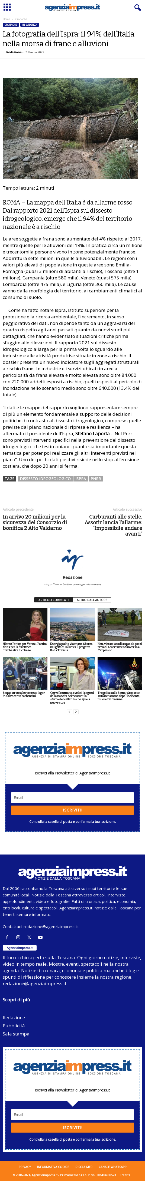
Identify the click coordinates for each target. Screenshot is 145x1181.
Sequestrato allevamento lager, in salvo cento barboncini (24, 694)
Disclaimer (83, 1167)
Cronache (11, 25)
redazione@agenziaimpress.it (51, 926)
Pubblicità (14, 1025)
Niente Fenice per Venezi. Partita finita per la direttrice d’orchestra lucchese (25, 647)
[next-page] (76, 712)
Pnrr (96, 478)
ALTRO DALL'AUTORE (92, 600)
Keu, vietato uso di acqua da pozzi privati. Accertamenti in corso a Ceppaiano (120, 647)
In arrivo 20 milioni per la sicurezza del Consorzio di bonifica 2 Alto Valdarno (35, 522)
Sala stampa (16, 1034)
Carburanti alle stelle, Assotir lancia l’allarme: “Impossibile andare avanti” (113, 525)
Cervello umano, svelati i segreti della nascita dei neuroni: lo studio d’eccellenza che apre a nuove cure (72, 697)
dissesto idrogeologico (45, 478)
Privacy (25, 1167)
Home (6, 19)
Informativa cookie (53, 1167)
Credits (125, 1175)
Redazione (14, 52)
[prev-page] (69, 712)
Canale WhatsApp (113, 1167)
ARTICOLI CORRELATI (53, 600)
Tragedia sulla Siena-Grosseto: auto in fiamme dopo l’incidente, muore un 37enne (119, 696)
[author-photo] (72, 559)
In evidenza (29, 25)
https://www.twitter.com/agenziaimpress (72, 584)
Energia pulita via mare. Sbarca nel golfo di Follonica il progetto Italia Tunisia (71, 647)
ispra (80, 478)
